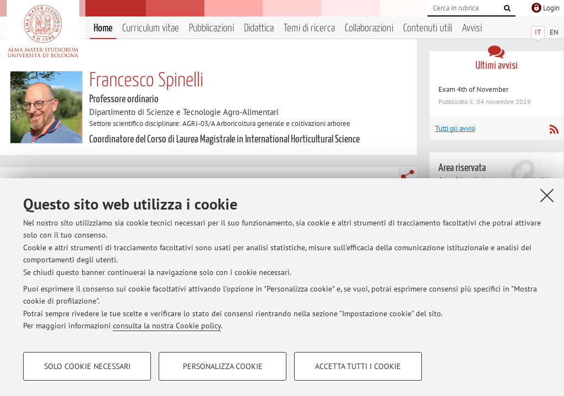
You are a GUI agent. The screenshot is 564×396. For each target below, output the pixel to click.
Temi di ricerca (309, 28)
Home (103, 28)
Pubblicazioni (211, 28)
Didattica (259, 28)
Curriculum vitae (150, 28)
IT (538, 32)
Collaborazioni (369, 28)
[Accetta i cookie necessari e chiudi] (547, 195)
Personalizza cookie (223, 366)
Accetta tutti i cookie (358, 366)
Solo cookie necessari (87, 366)
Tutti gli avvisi (455, 128)
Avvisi (472, 28)
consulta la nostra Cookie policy (167, 326)
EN (554, 32)
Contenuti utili (427, 28)
